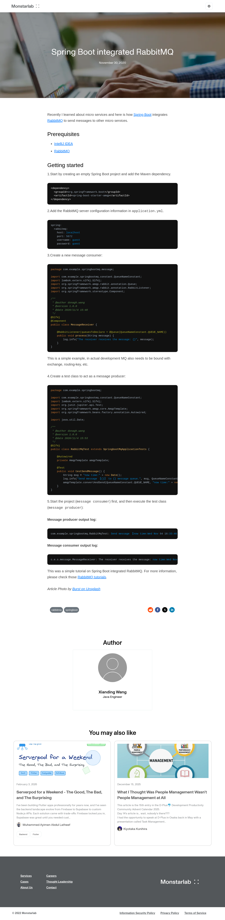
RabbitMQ (55, 120)
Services (26, 875)
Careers (51, 875)
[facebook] (157, 610)
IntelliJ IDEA (63, 144)
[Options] (209, 6)
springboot (72, 609)
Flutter (36, 834)
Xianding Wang (113, 692)
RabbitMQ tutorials (92, 577)
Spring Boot (142, 114)
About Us (26, 887)
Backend (23, 834)
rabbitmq (56, 609)
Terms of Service (195, 913)
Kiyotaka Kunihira (135, 829)
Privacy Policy (170, 913)
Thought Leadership (59, 881)
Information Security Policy (137, 913)
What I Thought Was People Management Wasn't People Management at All (162, 794)
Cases (24, 881)
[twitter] (165, 610)
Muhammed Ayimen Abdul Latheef (46, 825)
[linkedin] (172, 610)
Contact (51, 887)
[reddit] (150, 610)
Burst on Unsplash (86, 589)
